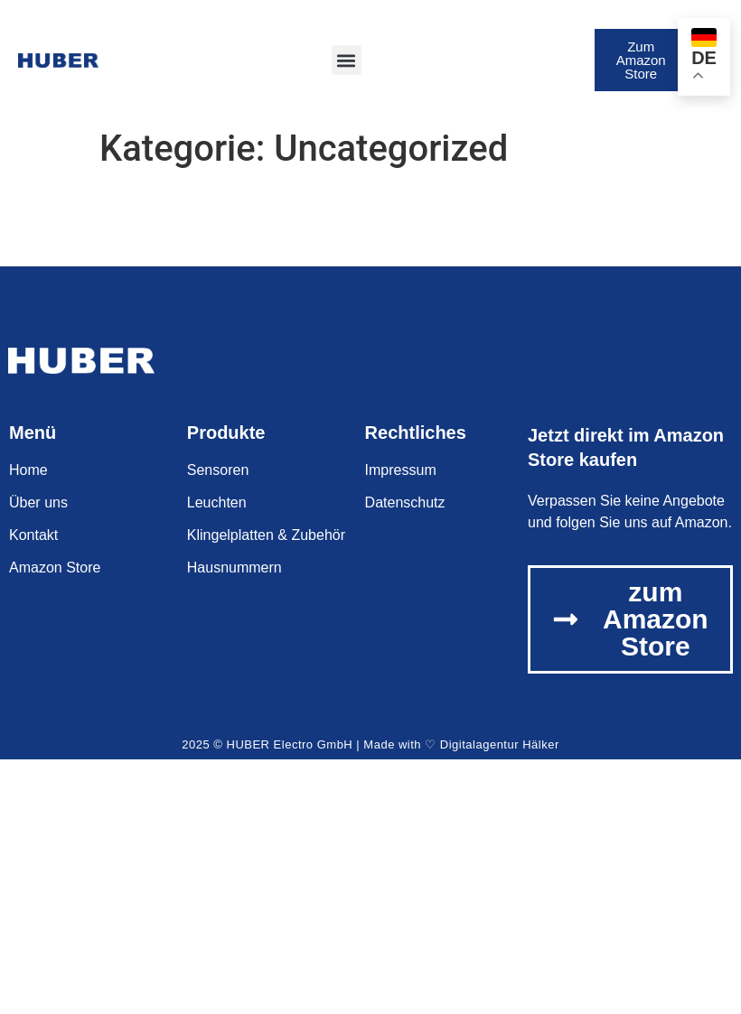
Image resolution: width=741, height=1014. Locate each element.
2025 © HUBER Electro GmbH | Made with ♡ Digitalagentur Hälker (370, 744)
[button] (346, 60)
